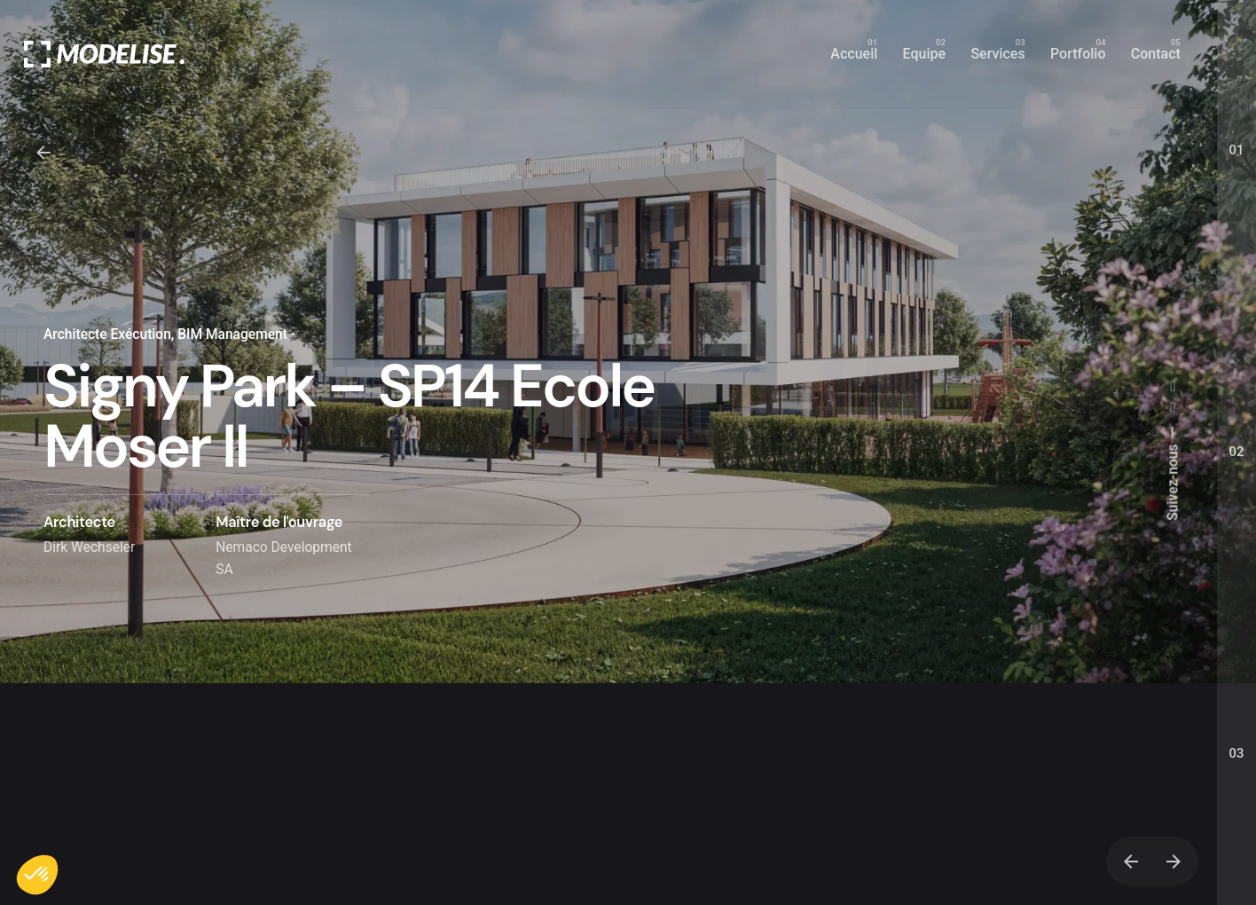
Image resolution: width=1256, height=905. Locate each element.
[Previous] (1131, 861)
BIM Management (232, 334)
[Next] (1173, 861)
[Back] (43, 152)
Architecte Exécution (107, 334)
